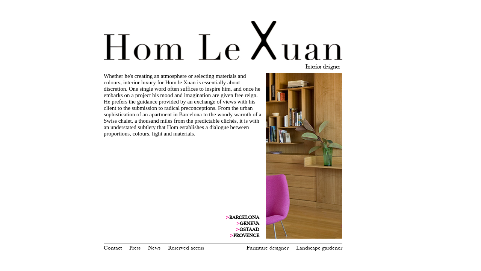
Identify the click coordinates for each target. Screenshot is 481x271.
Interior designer (323, 66)
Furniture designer (268, 247)
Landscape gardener (319, 247)
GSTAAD (247, 230)
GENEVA (247, 224)
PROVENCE (244, 236)
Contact (113, 247)
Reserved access (186, 247)
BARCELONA (242, 218)
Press (135, 247)
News (154, 247)
